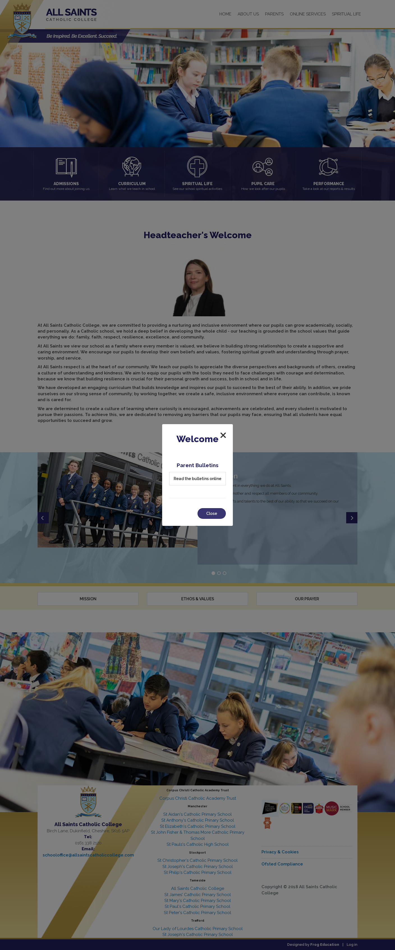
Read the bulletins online (197, 478)
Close (211, 513)
